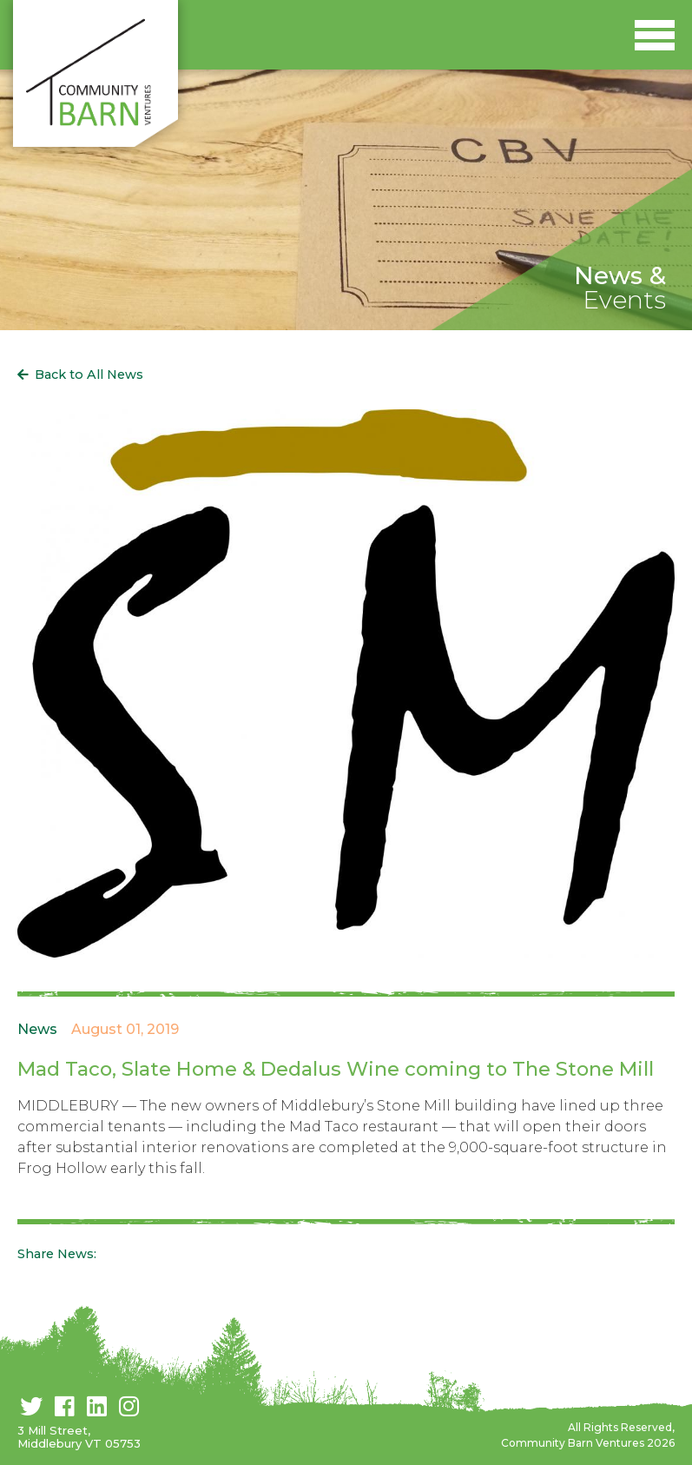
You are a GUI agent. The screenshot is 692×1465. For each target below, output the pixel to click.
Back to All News (89, 374)
